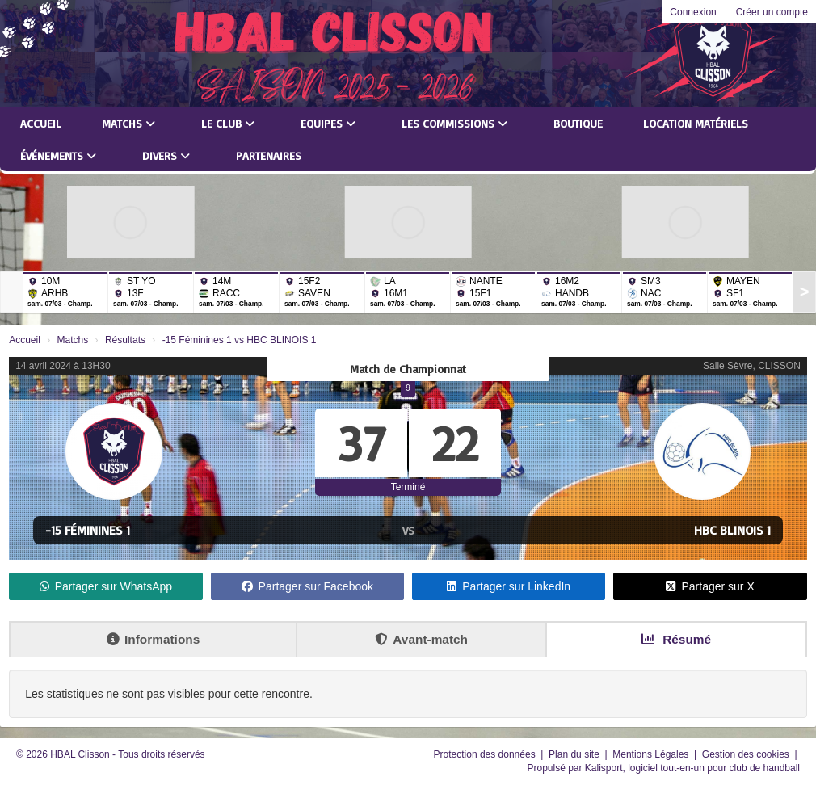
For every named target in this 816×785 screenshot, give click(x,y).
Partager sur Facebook (307, 586)
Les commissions (454, 123)
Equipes (328, 123)
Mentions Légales (651, 754)
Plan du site (575, 754)
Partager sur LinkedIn (508, 586)
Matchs (128, 123)
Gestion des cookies (747, 754)
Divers (166, 155)
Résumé (676, 639)
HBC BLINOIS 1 (732, 530)
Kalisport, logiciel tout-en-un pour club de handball (692, 768)
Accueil (40, 123)
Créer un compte (772, 12)
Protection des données (486, 754)
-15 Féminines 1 (87, 530)
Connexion (693, 12)
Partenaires (268, 155)
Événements (58, 155)
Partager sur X (710, 586)
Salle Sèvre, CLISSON (752, 366)
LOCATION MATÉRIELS (695, 123)
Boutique (578, 123)
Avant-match (421, 639)
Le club (227, 123)
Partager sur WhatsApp (106, 586)
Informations (153, 639)
